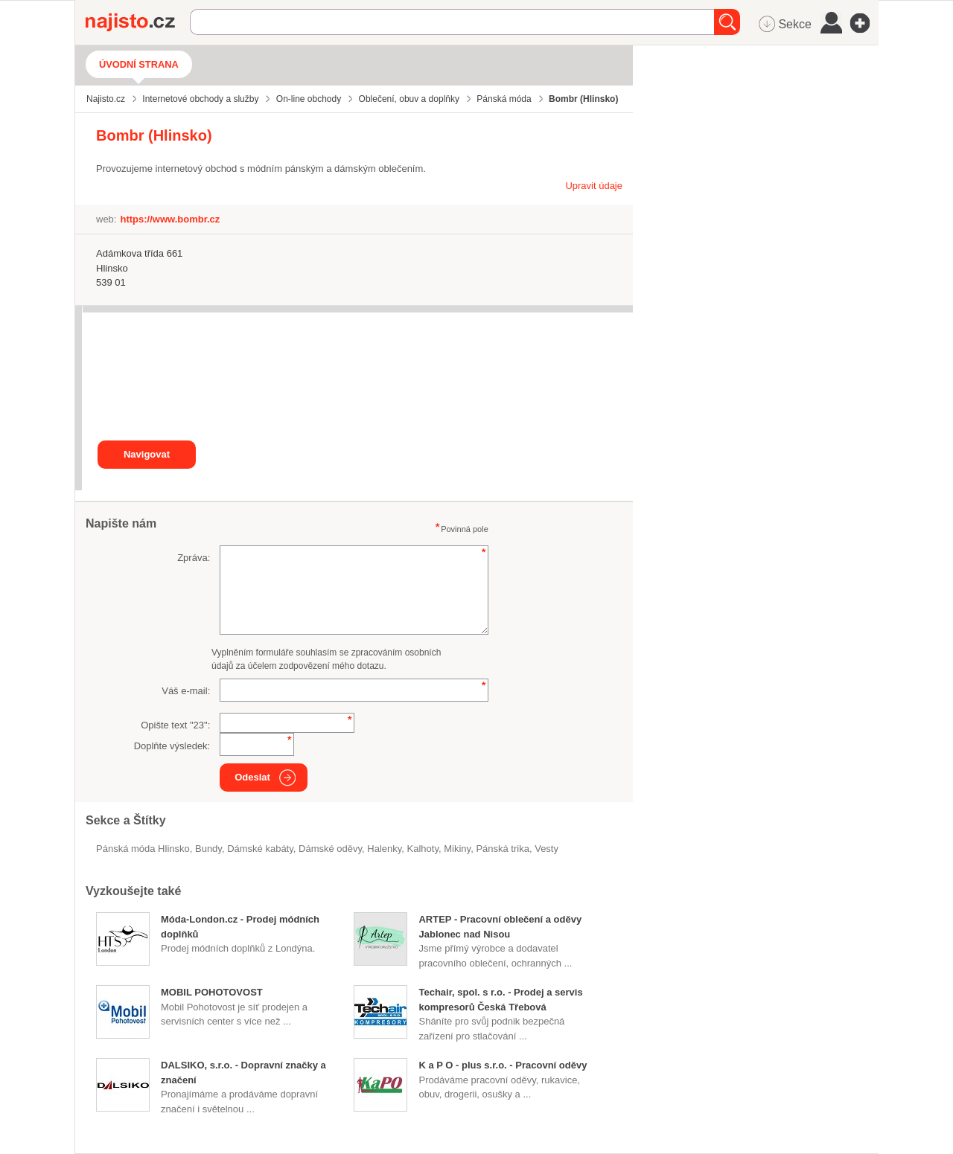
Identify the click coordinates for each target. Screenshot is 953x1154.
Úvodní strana (139, 64)
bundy (208, 848)
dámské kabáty (260, 848)
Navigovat (147, 454)
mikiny (457, 848)
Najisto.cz (138, 22)
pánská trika (502, 848)
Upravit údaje (593, 185)
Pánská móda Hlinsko (143, 848)
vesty (546, 848)
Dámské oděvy (330, 848)
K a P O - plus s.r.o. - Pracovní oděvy (502, 1065)
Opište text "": (175, 725)
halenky (384, 848)
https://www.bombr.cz (170, 219)
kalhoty (423, 848)
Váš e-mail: (186, 690)
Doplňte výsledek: (172, 745)
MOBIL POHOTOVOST (212, 992)
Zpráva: (193, 557)
